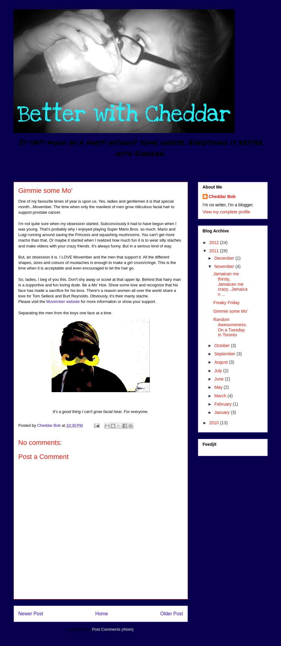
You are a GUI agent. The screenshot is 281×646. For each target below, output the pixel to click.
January (222, 412)
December (224, 258)
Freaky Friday (226, 302)
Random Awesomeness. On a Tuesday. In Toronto (230, 327)
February (223, 404)
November (224, 266)
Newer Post (30, 613)
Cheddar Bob (222, 196)
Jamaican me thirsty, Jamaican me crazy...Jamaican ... (230, 284)
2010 (214, 422)
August (221, 362)
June (219, 379)
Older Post (171, 613)
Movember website (63, 301)
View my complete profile (226, 211)
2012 (214, 242)
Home (101, 613)
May (219, 387)
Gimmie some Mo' (230, 311)
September (225, 353)
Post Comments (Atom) (113, 629)
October (222, 345)
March (221, 395)
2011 (214, 250)
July (218, 370)
